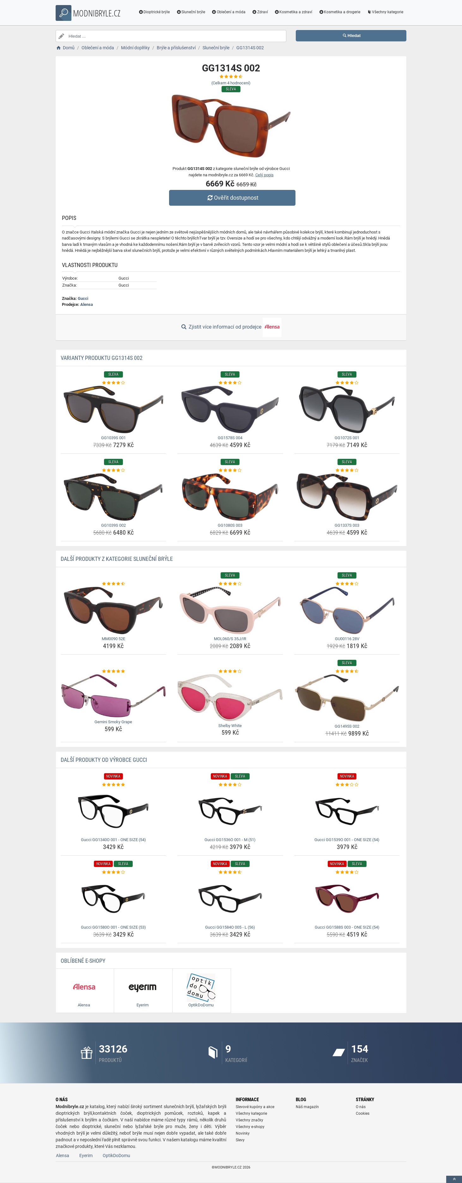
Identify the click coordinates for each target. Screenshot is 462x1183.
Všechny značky (249, 1120)
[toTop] (454, 1179)
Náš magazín (307, 1107)
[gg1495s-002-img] (347, 698)
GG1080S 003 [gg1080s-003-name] (230, 525)
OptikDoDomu (116, 1155)
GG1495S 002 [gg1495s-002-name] (347, 726)
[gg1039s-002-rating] (113, 470)
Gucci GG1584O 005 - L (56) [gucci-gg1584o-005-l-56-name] (230, 927)
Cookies (362, 1113)
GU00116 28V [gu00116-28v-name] (347, 638)
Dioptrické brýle (154, 12)
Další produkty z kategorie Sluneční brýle (117, 558)
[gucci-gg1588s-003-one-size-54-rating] (347, 872)
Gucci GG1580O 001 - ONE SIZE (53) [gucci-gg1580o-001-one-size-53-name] (113, 927)
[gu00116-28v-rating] (347, 584)
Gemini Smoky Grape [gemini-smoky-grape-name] (113, 721)
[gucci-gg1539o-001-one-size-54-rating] (347, 785)
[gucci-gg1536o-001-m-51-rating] (230, 785)
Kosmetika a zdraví (293, 12)
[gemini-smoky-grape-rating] (113, 671)
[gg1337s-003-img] (347, 497)
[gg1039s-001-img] (113, 409)
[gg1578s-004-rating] (230, 383)
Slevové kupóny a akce (255, 1107)
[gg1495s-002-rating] (347, 671)
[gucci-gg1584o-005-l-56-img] (230, 899)
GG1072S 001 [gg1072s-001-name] (347, 437)
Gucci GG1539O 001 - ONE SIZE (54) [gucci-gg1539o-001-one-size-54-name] (347, 839)
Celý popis (264, 175)
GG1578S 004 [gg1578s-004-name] (230, 437)
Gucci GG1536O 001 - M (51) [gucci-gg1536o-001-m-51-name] (230, 839)
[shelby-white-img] (230, 697)
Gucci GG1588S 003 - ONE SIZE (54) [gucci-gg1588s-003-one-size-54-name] (347, 927)
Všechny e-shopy (250, 1127)
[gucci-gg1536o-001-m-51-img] (230, 811)
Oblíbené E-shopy (83, 960)
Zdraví (260, 12)
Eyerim (86, 1155)
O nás (361, 1107)
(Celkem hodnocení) (231, 83)
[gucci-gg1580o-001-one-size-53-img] (113, 899)
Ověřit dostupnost (232, 197)
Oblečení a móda (228, 12)
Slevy (240, 1140)
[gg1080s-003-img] (230, 497)
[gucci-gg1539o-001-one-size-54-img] (347, 811)
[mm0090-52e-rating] (113, 584)
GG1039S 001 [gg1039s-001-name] (113, 437)
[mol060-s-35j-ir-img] (230, 610)
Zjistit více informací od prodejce (231, 327)
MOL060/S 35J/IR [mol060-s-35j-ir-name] (230, 638)
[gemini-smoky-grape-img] (113, 695)
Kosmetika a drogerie (339, 12)
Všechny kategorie (385, 12)
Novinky (243, 1133)
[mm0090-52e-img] (113, 610)
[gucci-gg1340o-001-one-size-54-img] (113, 811)
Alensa (86, 304)
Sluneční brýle (190, 12)
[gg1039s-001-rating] (113, 383)
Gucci (83, 298)
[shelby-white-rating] (230, 671)
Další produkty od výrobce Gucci (104, 759)
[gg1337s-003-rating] (347, 470)
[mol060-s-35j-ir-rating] (230, 584)
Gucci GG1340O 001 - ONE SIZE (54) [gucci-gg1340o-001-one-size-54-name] (113, 839)
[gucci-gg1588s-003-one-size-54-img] (347, 899)
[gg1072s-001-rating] (347, 383)
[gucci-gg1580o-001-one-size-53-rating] (113, 872)
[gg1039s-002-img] (113, 497)
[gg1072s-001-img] (347, 409)
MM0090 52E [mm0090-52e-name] (113, 638)
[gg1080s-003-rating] (230, 470)
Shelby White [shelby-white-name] (230, 725)
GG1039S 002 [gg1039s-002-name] (113, 525)
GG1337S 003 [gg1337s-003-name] (347, 525)
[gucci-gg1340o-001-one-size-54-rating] (113, 785)
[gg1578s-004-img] (230, 409)
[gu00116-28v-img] (347, 610)
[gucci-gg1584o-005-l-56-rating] (230, 872)
